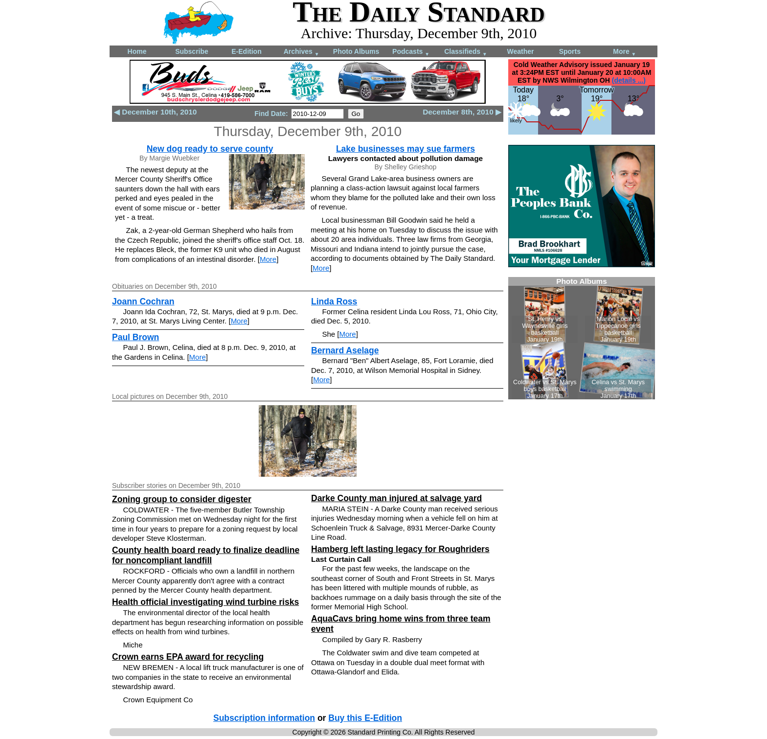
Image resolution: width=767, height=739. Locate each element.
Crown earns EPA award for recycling (188, 657)
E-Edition (246, 51)
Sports (570, 51)
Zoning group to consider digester (181, 499)
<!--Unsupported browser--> (581, 338)
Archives (301, 52)
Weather (520, 51)
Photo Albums (356, 51)
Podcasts (410, 52)
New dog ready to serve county (210, 149)
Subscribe (191, 51)
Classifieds (465, 52)
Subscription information (264, 718)
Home (137, 51)
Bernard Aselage (345, 350)
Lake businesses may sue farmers (405, 149)
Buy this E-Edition (365, 718)
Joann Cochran (143, 301)
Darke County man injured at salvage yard (396, 498)
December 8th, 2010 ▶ (462, 112)
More (624, 52)
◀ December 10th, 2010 (155, 112)
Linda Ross (334, 301)
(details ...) (629, 80)
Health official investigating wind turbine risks (205, 602)
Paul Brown (135, 337)
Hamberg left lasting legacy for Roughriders (400, 549)
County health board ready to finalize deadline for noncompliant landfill (205, 555)
